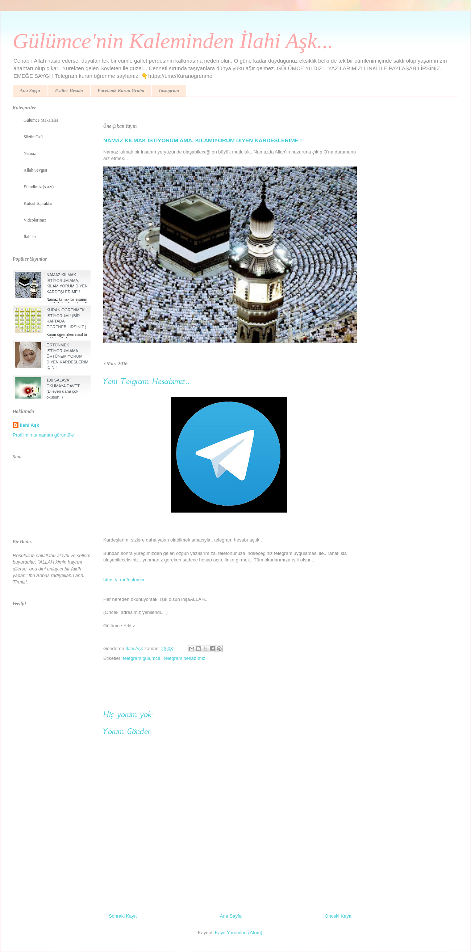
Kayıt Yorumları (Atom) (238, 932)
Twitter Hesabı (68, 90)
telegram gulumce (141, 658)
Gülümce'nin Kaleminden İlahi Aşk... (173, 41)
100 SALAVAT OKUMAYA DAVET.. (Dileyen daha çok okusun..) (64, 388)
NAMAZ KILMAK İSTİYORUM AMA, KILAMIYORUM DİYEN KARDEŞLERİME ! (202, 140)
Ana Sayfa (30, 90)
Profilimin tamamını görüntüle (43, 435)
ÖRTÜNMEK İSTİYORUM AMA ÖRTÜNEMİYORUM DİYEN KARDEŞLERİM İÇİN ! (67, 356)
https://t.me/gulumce (124, 579)
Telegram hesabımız (184, 658)
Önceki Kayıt (338, 916)
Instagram (169, 90)
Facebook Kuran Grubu (120, 90)
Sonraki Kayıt (123, 916)
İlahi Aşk (29, 425)
